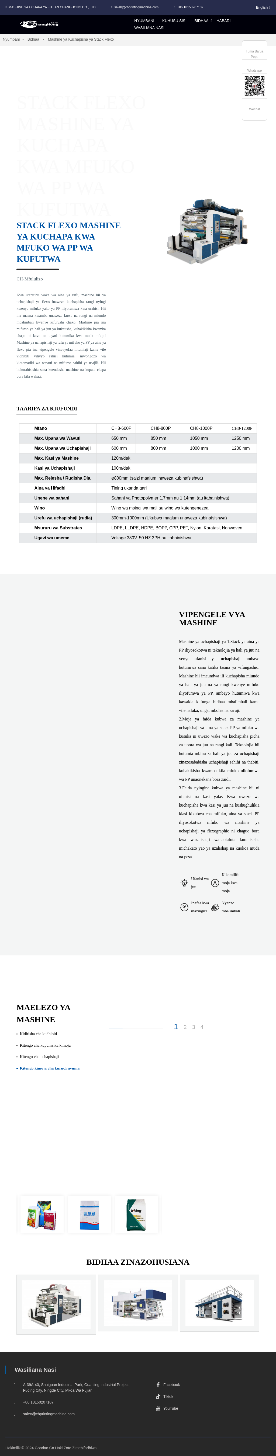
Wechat (254, 109)
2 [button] (185, 1027)
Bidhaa (33, 39)
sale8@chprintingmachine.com (136, 7)
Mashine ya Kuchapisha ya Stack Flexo (81, 39)
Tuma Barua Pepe (255, 54)
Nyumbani (11, 39)
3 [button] (193, 1027)
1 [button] (176, 1026)
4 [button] (202, 1027)
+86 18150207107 (190, 7)
